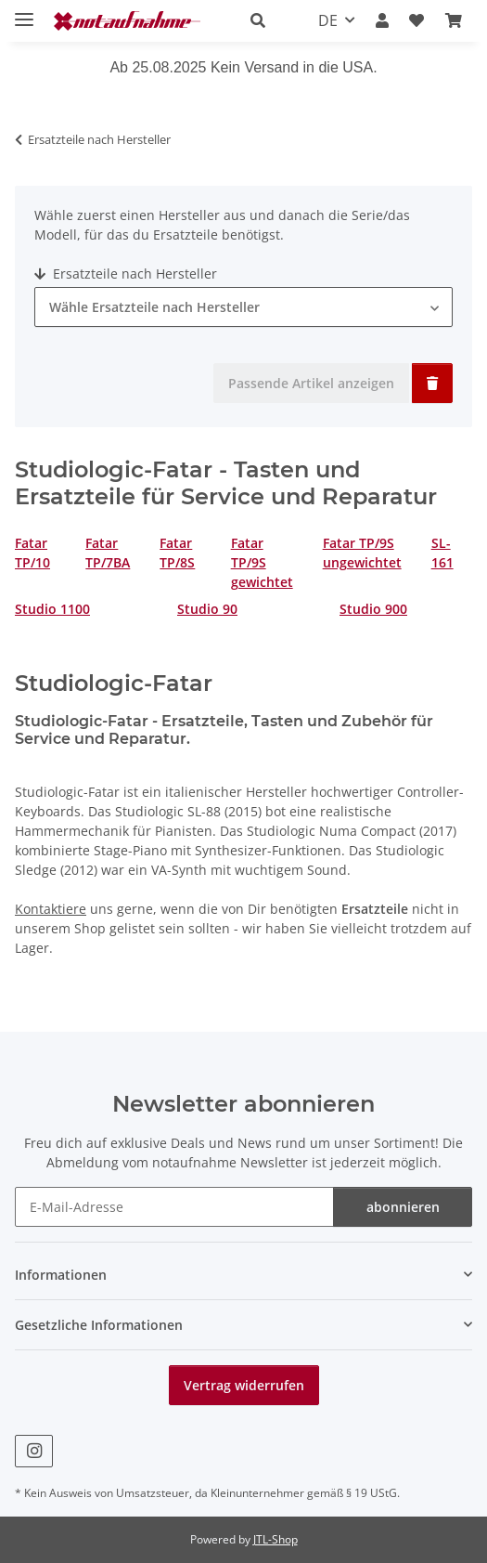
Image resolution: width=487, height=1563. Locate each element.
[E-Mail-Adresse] (174, 1207)
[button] (264, 20)
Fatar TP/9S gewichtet (262, 562)
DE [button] (328, 20)
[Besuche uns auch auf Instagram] (34, 1451)
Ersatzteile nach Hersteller (125, 273)
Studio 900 (373, 609)
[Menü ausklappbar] (24, 11)
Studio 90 (207, 609)
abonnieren (403, 1207)
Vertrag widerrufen (244, 1385)
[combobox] (243, 307)
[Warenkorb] (453, 20)
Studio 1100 (52, 609)
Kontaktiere (50, 909)
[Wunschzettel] (416, 20)
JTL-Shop (275, 1539)
